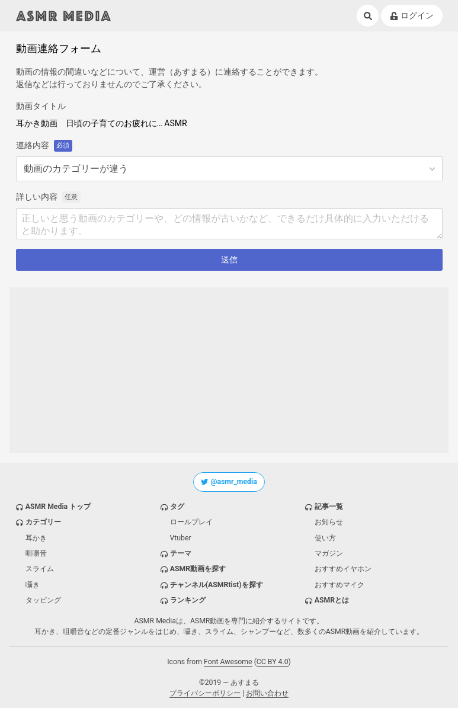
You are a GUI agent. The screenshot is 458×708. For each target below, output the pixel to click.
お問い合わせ (267, 693)
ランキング (188, 600)
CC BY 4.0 (273, 662)
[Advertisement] (229, 370)
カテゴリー (43, 522)
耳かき (36, 538)
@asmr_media (229, 482)
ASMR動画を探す (198, 569)
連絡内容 (32, 145)
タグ (177, 506)
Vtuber (180, 538)
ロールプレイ (191, 522)
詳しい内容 (36, 196)
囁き (32, 585)
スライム (39, 569)
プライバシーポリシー (205, 693)
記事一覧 (329, 506)
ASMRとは (332, 600)
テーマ (180, 553)
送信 (229, 259)
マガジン (329, 553)
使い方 (325, 538)
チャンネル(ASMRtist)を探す (216, 585)
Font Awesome (228, 662)
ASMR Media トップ (58, 506)
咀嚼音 (36, 553)
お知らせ (329, 522)
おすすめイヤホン (343, 569)
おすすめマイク (339, 585)
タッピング (43, 600)
